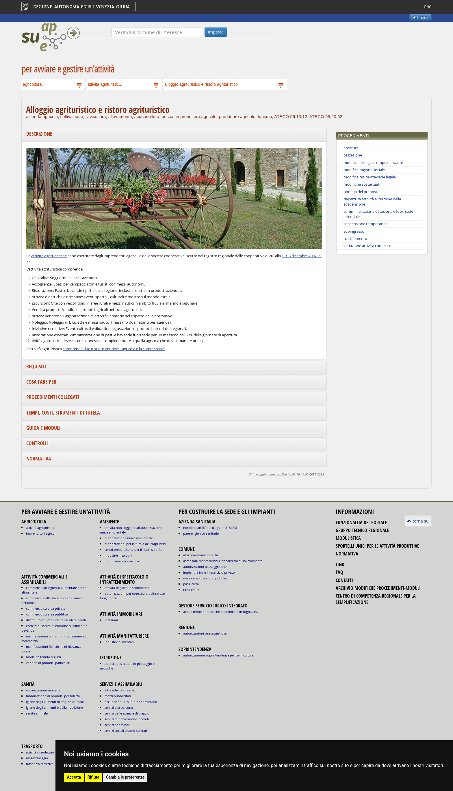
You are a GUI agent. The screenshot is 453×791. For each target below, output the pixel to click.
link (340, 564)
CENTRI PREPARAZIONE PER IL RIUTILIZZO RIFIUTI (134, 549)
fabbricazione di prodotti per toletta (53, 696)
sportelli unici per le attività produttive (377, 546)
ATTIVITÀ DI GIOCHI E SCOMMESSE (127, 587)
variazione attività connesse (367, 245)
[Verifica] (157, 32)
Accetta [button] (74, 777)
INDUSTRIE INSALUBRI (118, 555)
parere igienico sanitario (201, 533)
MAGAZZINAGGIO (37, 758)
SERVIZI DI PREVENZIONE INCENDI (127, 719)
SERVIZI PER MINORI (117, 725)
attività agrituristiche (49, 255)
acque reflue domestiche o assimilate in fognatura (220, 611)
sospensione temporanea (365, 223)
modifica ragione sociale (364, 169)
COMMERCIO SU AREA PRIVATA (45, 608)
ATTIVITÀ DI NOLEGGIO (40, 752)
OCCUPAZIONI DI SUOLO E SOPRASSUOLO (131, 701)
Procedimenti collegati (52, 397)
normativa (347, 554)
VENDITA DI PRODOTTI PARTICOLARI (48, 663)
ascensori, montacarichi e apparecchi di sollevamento (223, 561)
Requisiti (36, 366)
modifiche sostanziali (362, 184)
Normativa (38, 458)
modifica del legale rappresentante (373, 162)
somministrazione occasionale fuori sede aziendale (378, 214)
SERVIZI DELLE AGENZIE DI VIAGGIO (127, 713)
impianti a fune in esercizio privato (209, 572)
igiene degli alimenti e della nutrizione (54, 707)
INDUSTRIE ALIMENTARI (119, 642)
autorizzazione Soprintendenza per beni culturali (219, 655)
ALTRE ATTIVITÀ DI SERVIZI (120, 690)
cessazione (353, 155)
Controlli (37, 443)
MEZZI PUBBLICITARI (118, 696)
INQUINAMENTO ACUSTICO (122, 561)
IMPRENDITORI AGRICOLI (41, 533)
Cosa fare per (41, 381)
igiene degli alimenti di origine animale (55, 701)
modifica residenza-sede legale (370, 177)
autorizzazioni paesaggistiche (204, 566)
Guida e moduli (43, 428)
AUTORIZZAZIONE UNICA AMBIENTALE (129, 538)
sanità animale (37, 713)
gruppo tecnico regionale (362, 530)
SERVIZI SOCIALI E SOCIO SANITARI (126, 730)
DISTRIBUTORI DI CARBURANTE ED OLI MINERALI (56, 620)
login (420, 17)
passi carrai (191, 584)
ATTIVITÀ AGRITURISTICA (40, 527)
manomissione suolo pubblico (206, 578)
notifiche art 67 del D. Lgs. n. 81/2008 (210, 527)
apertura (351, 147)
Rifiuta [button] (93, 777)
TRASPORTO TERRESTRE (39, 764)
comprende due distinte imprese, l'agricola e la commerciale (114, 348)
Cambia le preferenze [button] (125, 777)
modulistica (348, 538)
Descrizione (39, 133)
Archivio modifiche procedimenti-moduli (378, 588)
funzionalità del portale (361, 522)
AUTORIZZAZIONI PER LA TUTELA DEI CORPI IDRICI (135, 544)
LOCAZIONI (111, 620)
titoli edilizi (191, 589)
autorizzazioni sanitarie (43, 690)
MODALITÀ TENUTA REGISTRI (43, 657)
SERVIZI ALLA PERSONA (119, 707)
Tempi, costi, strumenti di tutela (63, 412)
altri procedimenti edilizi (201, 555)
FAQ (339, 572)
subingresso (354, 231)
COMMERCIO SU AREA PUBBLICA (47, 614)
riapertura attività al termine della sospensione (372, 202)
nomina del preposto (362, 191)
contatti (344, 580)
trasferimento (355, 238)
